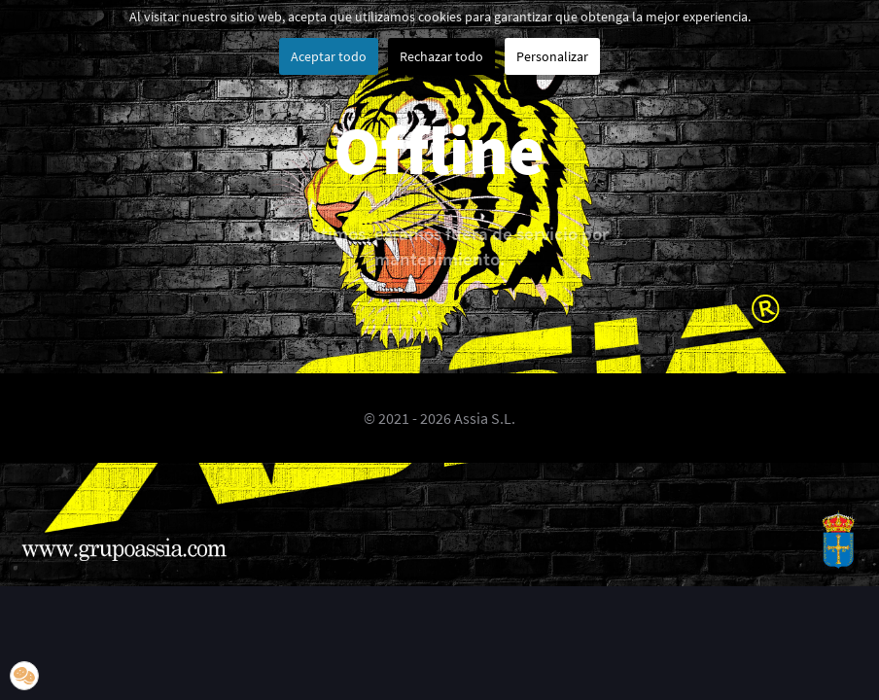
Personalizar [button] (552, 56)
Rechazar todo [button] (441, 56)
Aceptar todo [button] (329, 56)
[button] (24, 675)
